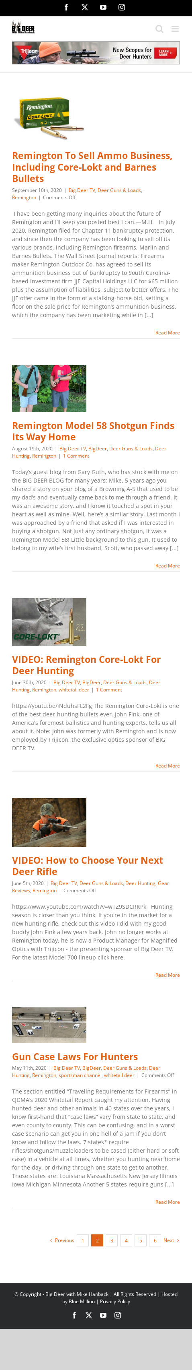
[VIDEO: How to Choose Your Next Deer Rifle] (49, 822)
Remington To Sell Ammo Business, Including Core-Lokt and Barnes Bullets (92, 167)
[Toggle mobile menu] (176, 29)
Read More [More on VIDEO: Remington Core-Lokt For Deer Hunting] (167, 765)
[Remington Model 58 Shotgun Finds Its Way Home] (49, 388)
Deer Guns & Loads (119, 190)
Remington (24, 197)
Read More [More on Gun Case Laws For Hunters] (167, 1202)
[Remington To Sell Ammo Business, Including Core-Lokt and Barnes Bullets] (49, 118)
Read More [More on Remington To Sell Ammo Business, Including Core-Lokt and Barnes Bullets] (167, 332)
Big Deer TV (82, 190)
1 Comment (76, 455)
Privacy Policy (115, 1301)
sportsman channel (80, 1075)
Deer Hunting (140, 883)
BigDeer (97, 448)
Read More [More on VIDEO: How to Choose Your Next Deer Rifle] (167, 975)
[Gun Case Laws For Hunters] (49, 1025)
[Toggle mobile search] (159, 29)
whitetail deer (74, 689)
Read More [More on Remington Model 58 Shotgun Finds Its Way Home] (167, 565)
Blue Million (82, 1301)
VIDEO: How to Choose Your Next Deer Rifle (87, 866)
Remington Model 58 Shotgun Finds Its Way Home (93, 431)
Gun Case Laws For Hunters (75, 1056)
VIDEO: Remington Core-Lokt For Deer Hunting (86, 665)
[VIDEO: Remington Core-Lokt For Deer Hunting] (49, 622)
